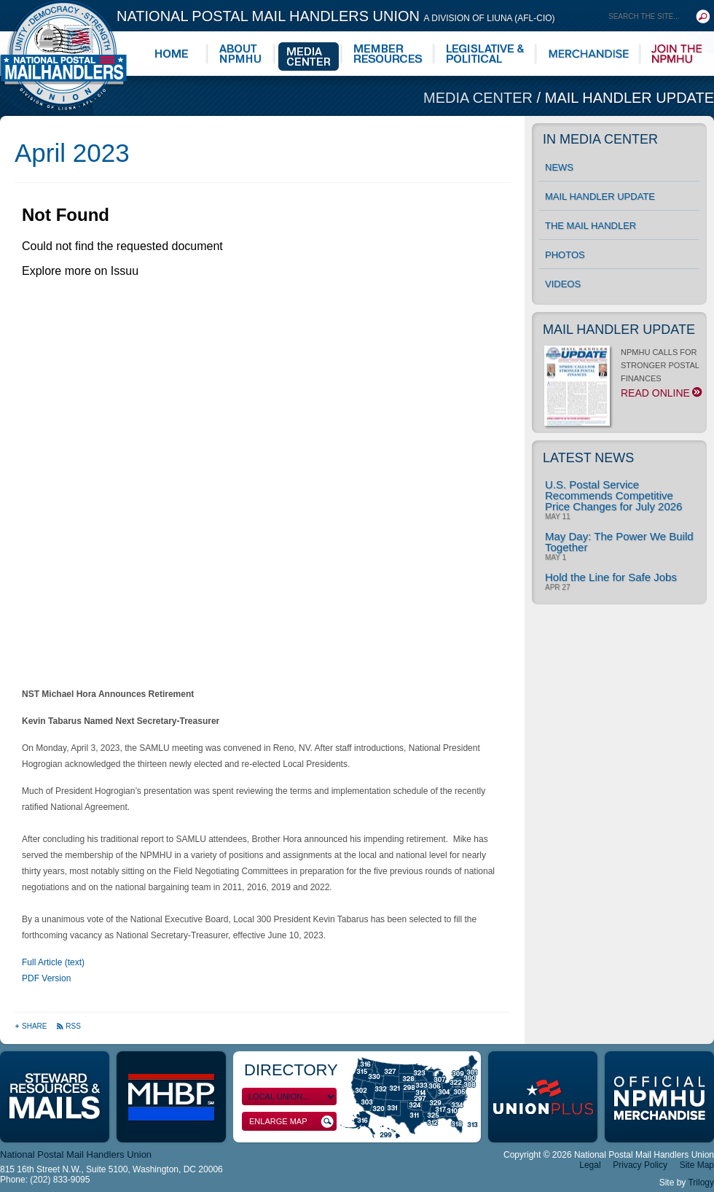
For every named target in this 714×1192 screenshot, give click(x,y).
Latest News (588, 458)
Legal (589, 1165)
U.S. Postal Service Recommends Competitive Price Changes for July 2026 (613, 495)
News (559, 167)
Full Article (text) (53, 962)
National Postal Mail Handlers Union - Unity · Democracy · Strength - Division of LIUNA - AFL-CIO (63, 55)
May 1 (555, 557)
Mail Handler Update (629, 98)
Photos (565, 254)
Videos (563, 283)
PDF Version (46, 978)
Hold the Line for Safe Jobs (611, 577)
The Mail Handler (590, 225)
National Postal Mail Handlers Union (336, 16)
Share (32, 1026)
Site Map (697, 1165)
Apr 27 (557, 587)
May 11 (557, 517)
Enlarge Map (291, 1121)
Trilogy (701, 1182)
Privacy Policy (640, 1165)
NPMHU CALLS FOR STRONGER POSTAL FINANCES (621, 377)
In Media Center (600, 139)
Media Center (480, 98)
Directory (291, 1070)
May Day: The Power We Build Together (619, 541)
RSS (68, 1026)
